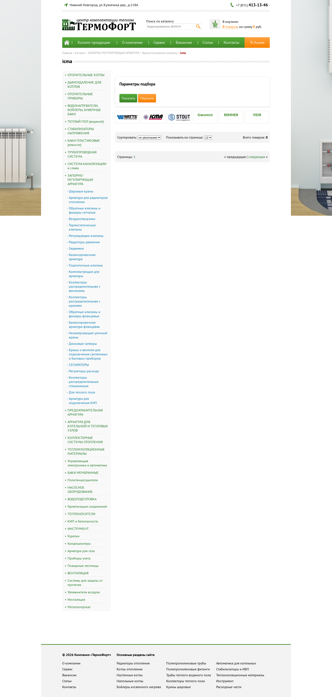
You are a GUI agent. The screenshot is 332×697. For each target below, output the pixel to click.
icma (183, 53)
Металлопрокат (79, 607)
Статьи (207, 42)
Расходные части (228, 687)
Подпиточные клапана (86, 265)
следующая (256, 157)
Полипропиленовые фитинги (188, 669)
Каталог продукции (94, 42)
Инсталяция (76, 599)
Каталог (80, 53)
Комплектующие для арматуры (84, 273)
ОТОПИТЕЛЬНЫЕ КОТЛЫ (86, 75)
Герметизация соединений (87, 506)
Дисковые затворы (83, 343)
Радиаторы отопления (133, 663)
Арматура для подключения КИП (83, 400)
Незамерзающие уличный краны (88, 335)
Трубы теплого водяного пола (188, 675)
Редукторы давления (84, 242)
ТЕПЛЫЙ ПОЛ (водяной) (86, 121)
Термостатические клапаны (159, 53)
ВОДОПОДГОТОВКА (82, 499)
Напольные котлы (130, 681)
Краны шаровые (178, 687)
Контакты (231, 42)
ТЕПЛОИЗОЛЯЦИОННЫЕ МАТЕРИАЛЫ (86, 451)
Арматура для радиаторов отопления (88, 199)
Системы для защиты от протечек (85, 582)
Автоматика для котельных (236, 663)
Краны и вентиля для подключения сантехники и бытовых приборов (88, 354)
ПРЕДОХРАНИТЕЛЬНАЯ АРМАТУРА (85, 412)
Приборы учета (79, 558)
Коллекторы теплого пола (185, 681)
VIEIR (257, 115)
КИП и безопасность (83, 521)
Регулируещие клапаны (86, 236)
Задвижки (76, 248)
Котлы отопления (129, 669)
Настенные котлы (130, 675)
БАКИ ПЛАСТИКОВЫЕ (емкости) (84, 142)
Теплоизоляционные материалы (240, 675)
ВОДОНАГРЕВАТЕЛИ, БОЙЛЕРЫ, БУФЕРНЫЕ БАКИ (84, 109)
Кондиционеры (79, 543)
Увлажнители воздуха (84, 592)
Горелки (73, 536)
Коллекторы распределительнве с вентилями (84, 286)
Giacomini (205, 115)
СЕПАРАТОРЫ (79, 365)
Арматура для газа (81, 551)
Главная (67, 53)
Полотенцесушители (83, 480)
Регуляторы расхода (84, 371)
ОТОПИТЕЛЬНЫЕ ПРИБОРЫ (80, 96)
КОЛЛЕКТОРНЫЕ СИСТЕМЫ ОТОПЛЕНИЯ (85, 440)
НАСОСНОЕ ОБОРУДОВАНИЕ (80, 489)
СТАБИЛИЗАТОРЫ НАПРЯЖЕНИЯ (81, 131)
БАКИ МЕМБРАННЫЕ (83, 472)
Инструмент (225, 681)
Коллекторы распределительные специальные (84, 381)
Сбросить (147, 98)
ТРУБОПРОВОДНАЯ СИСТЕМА (82, 154)
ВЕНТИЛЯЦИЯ (78, 573)
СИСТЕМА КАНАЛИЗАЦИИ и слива (87, 166)
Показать (128, 98)
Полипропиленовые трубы (186, 663)
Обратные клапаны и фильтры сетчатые (84, 210)
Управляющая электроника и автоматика (87, 463)
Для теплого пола (82, 392)
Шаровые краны (81, 191)
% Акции (257, 42)
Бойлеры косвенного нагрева (139, 687)
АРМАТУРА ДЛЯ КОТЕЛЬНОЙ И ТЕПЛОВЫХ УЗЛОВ (88, 426)
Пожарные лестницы (83, 566)
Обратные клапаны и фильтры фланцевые (84, 314)
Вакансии (184, 42)
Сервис (159, 42)
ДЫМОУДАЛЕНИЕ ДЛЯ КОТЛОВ (84, 84)
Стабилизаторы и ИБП (232, 669)
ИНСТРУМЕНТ (78, 529)
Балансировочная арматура (82, 257)
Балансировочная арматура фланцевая (84, 324)
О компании (132, 42)
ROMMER (231, 115)
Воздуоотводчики (82, 219)
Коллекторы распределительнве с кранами (84, 301)
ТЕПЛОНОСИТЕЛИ (81, 514)
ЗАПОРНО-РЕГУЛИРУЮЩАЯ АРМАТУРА (113, 53)
